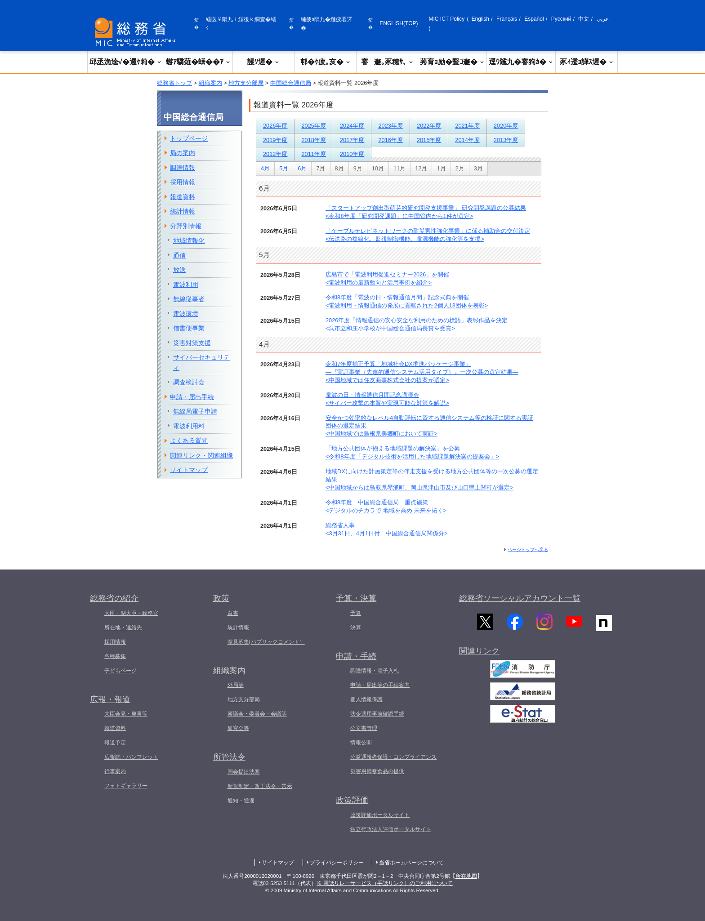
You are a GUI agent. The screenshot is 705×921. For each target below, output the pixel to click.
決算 (355, 627)
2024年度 (352, 125)
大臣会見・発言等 (125, 714)
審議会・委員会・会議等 (257, 714)
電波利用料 (189, 426)
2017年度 (352, 140)
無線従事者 (189, 299)
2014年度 (467, 140)
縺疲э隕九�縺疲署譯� (326, 23)
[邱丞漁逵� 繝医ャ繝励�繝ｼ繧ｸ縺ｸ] (137, 32)
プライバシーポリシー (337, 862)
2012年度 (275, 154)
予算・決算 (356, 598)
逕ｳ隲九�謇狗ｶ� (521, 62)
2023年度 (390, 125)
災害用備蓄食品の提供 (377, 771)
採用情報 (182, 182)
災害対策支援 (192, 343)
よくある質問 (189, 440)
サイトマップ (189, 469)
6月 (302, 168)
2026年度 (275, 125)
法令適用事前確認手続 (377, 714)
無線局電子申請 (195, 411)
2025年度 (313, 125)
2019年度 (275, 140)
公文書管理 (363, 728)
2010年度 (352, 154)
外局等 (236, 685)
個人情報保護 (366, 699)
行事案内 (115, 771)
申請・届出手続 (192, 396)
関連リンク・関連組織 (201, 455)
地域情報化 (189, 240)
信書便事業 (189, 328)
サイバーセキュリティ (201, 362)
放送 (179, 269)
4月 (265, 168)
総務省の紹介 (114, 598)
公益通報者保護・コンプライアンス (393, 757)
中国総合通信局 (290, 83)
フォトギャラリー (125, 786)
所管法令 (229, 756)
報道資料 (182, 196)
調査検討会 (189, 382)
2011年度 (313, 154)
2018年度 (313, 140)
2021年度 (467, 125)
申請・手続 (356, 656)
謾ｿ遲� (263, 62)
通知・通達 (241, 800)
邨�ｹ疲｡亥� (325, 62)
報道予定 (115, 742)
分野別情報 (185, 226)
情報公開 (361, 742)
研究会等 (238, 728)
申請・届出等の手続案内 (380, 685)
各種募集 (115, 656)
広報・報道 (110, 699)
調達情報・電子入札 (374, 670)
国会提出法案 (244, 772)
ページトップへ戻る (528, 549)
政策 (221, 598)
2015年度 (429, 140)
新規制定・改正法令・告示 (260, 786)
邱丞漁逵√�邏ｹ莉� (125, 62)
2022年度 (429, 125)
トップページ (189, 138)
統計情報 (182, 211)
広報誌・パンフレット (131, 757)
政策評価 (352, 800)
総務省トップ (174, 83)
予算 (355, 613)
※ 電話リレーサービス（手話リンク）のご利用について (385, 883)
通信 (179, 255)
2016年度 (390, 140)
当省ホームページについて (411, 862)
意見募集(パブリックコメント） (266, 642)
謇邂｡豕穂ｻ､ (387, 62)
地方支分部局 (245, 83)
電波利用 (185, 284)
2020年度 (506, 125)
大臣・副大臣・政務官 (131, 613)
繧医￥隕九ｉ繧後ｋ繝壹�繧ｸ (241, 23)
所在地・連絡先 (123, 627)
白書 (233, 613)
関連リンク (479, 655)
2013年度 (506, 140)
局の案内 (182, 152)
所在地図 (466, 876)
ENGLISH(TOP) (398, 23)
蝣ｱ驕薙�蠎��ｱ (198, 62)
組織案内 (210, 83)
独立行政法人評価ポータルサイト (390, 829)
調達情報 (182, 167)
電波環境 (185, 313)
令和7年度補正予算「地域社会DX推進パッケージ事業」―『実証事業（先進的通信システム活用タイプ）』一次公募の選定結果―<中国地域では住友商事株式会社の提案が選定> (422, 371)
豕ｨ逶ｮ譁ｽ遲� (587, 62)
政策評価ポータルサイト (380, 815)
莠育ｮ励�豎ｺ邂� (452, 62)
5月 (283, 168)
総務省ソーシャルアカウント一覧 (519, 598)
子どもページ (120, 670)
